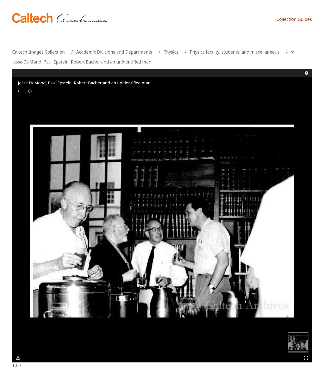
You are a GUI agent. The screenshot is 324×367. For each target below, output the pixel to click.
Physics (170, 52)
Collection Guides (294, 19)
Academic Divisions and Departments (114, 52)
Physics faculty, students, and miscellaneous (235, 52)
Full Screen (306, 358)
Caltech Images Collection (38, 52)
